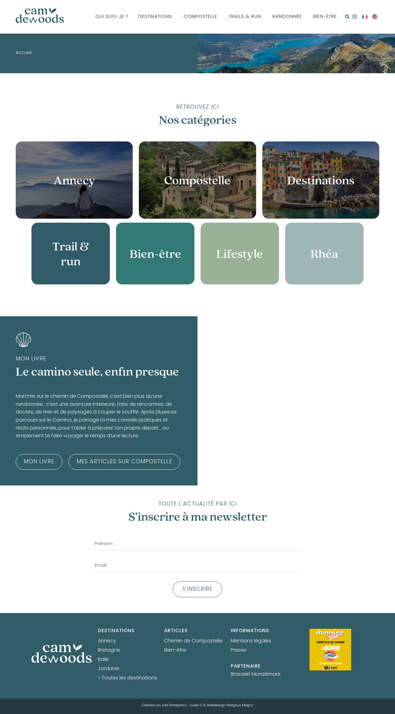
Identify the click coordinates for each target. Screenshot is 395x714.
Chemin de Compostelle (193, 641)
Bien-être (175, 650)
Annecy (107, 641)
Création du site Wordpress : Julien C (172, 705)
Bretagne (109, 650)
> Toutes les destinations (127, 678)
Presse (238, 650)
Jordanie (108, 669)
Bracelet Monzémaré (256, 674)
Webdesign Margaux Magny (230, 705)
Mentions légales (251, 641)
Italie (103, 660)
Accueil (23, 53)
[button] (347, 17)
